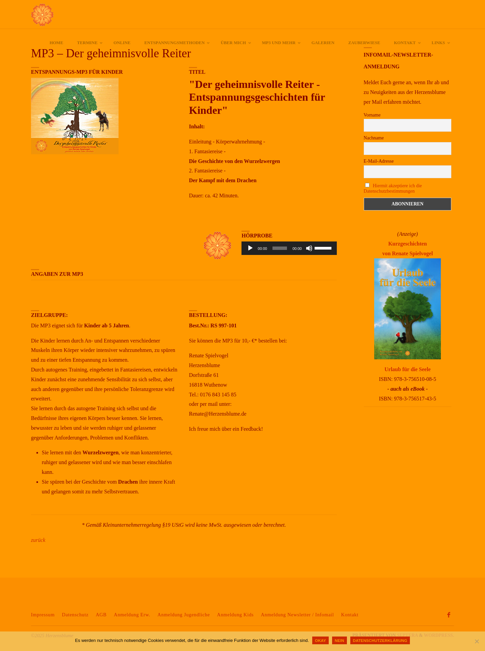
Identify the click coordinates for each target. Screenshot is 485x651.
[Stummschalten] (309, 248)
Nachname (374, 137)
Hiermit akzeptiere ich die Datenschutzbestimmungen (393, 188)
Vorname (372, 115)
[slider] (279, 248)
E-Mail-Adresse (379, 161)
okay (320, 640)
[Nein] (476, 641)
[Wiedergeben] (250, 248)
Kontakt (349, 614)
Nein (339, 640)
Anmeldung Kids (235, 614)
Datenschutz (75, 614)
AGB (101, 614)
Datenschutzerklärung (380, 640)
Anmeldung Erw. (132, 614)
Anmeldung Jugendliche (184, 614)
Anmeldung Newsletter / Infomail (297, 614)
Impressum (43, 614)
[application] (289, 248)
